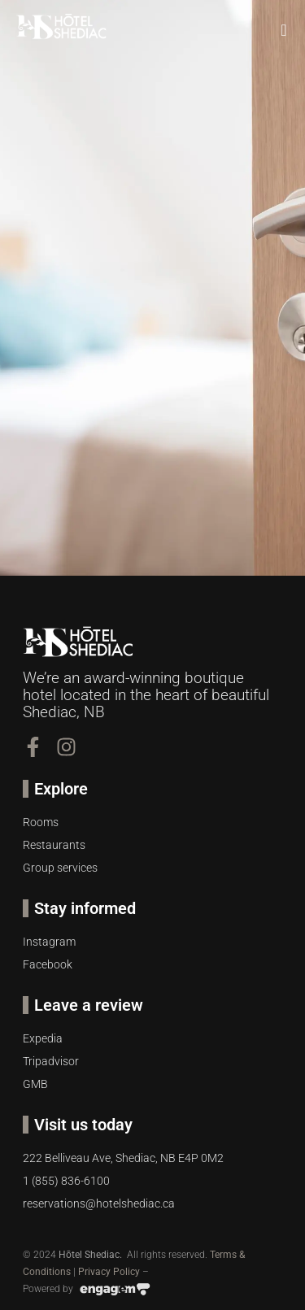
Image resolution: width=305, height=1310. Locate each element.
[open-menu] (285, 30)
